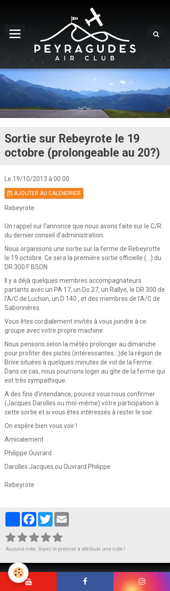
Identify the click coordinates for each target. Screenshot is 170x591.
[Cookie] (18, 572)
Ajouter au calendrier (44, 193)
